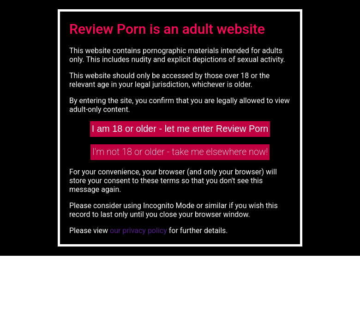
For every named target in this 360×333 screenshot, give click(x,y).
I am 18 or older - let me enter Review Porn (180, 128)
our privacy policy (138, 230)
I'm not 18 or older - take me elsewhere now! (180, 151)
